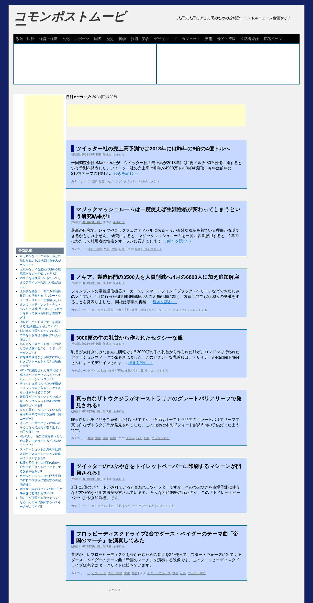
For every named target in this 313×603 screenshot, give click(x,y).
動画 (147, 438)
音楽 (183, 573)
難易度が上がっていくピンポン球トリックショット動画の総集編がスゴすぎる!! (40, 401)
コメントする (198, 310)
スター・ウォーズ (159, 573)
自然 (122, 249)
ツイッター (130, 181)
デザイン (161, 39)
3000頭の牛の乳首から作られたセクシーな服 (129, 338)
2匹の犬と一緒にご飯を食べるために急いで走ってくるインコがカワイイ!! (41, 441)
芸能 (134, 573)
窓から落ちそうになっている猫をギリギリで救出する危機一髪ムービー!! (40, 414)
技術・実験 (140, 39)
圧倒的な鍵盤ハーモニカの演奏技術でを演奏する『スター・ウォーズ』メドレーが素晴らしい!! (41, 296)
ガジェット (191, 39)
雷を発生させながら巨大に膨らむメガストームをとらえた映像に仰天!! (40, 361)
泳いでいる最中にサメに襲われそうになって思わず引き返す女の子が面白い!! (40, 427)
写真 (139, 438)
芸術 (208, 39)
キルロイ (119, 154)
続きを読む (126, 173)
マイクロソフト (177, 310)
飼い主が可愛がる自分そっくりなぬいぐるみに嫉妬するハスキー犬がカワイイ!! (40, 502)
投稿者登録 (249, 39)
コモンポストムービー (69, 21)
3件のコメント (152, 249)
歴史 (110, 39)
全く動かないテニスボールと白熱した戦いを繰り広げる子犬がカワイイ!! (40, 260)
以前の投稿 (111, 590)
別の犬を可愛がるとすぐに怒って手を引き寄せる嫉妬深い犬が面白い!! (40, 335)
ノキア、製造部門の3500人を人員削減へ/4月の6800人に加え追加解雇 (157, 277)
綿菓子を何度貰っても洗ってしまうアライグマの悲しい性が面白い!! (40, 282)
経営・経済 (48, 39)
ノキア (160, 310)
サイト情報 (226, 39)
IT (175, 39)
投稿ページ (273, 39)
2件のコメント (150, 181)
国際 (97, 39)
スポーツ (82, 39)
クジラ (130, 438)
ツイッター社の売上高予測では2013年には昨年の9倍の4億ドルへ (153, 148)
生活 (114, 249)
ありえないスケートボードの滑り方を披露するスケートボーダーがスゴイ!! (40, 348)
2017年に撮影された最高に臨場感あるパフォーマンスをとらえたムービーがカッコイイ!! (41, 375)
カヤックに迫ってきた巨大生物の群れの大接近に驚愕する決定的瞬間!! (40, 480)
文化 (66, 39)
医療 (137, 249)
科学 (122, 39)
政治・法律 (25, 39)
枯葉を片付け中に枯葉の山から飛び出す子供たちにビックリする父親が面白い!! (40, 467)
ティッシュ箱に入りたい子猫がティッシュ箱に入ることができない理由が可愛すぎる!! (40, 388)
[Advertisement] (156, 115)
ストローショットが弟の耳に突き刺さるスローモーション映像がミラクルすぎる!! (40, 454)
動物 (104, 370)
